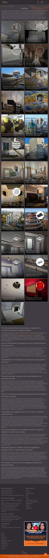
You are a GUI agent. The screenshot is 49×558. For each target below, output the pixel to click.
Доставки (3, 537)
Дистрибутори (29, 508)
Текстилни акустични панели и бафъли (10, 504)
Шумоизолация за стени (7, 490)
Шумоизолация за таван (7, 492)
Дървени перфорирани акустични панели (10, 503)
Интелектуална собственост (32, 502)
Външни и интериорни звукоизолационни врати (12, 495)
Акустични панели (7, 498)
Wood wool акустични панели (8, 508)
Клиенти (27, 505)
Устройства (5, 524)
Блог (27, 495)
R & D (27, 497)
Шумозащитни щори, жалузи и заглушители (11, 517)
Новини (27, 498)
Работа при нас (5, 545)
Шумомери (3, 526)
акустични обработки (35, 437)
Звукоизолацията (5, 364)
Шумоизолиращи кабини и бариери (9, 516)
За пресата (28, 492)
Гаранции (3, 539)
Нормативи (3, 542)
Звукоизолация (6, 488)
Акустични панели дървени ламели (9, 506)
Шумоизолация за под (6, 493)
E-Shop (3, 535)
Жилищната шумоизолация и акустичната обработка (26, 334)
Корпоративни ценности (31, 500)
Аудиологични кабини (6, 521)
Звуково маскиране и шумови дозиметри (11, 527)
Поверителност (29, 503)
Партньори (28, 506)
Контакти (3, 547)
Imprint (27, 490)
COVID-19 (3, 548)
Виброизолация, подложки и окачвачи (10, 519)
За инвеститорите (30, 493)
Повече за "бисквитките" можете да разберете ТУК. (30, 556)
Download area (4, 543)
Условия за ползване (6, 540)
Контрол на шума (7, 514)
